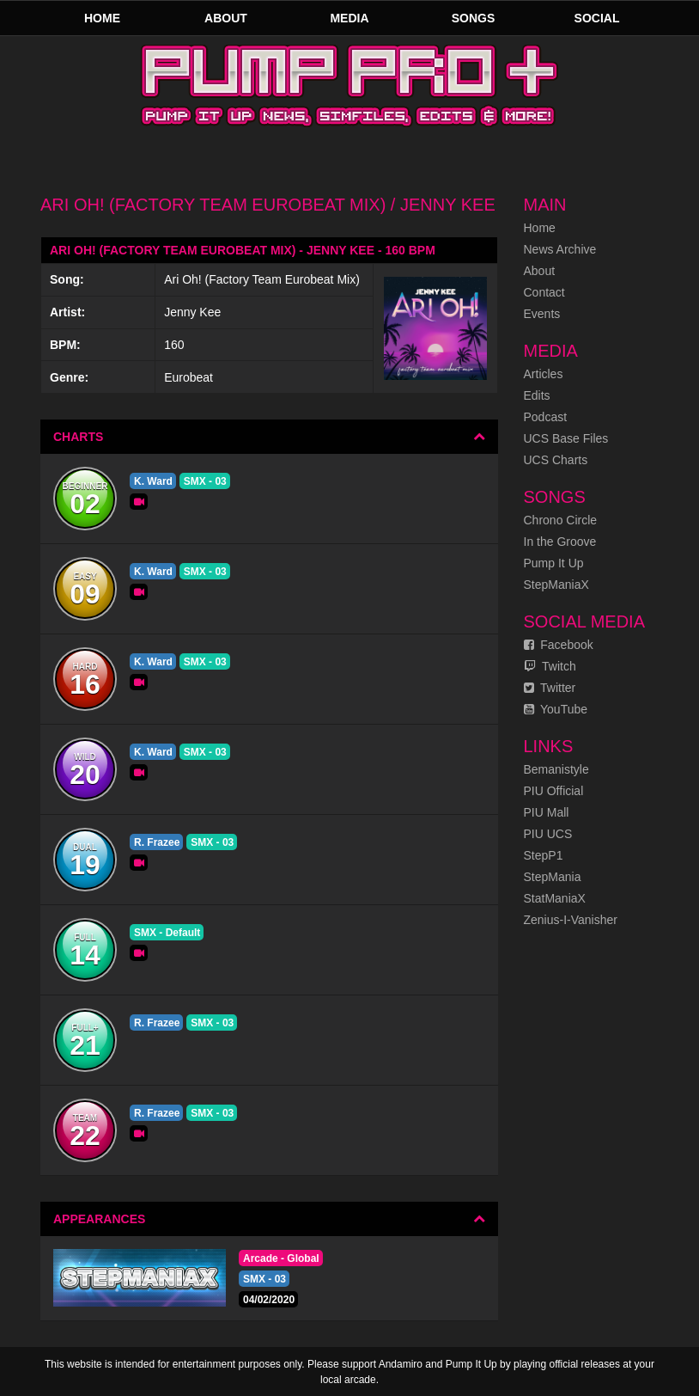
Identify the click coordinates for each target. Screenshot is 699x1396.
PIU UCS (548, 834)
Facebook (558, 645)
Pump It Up (554, 563)
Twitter (550, 688)
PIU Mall (546, 812)
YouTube (556, 709)
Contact (544, 292)
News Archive (560, 249)
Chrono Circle (561, 520)
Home (102, 18)
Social (597, 18)
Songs (473, 18)
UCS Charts (556, 460)
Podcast (546, 417)
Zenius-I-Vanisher (570, 920)
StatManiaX (555, 898)
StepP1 (543, 855)
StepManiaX (556, 584)
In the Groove (560, 541)
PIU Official (554, 791)
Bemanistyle (556, 769)
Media (349, 18)
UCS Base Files (566, 438)
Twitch (550, 666)
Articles (543, 374)
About (225, 18)
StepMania (552, 877)
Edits (537, 395)
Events (542, 314)
